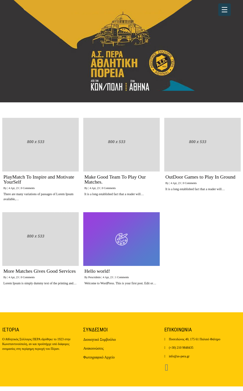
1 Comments (122, 277)
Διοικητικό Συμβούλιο (99, 339)
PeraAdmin (94, 277)
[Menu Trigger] (224, 9)
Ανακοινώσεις (93, 348)
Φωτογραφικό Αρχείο (99, 357)
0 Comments (28, 188)
